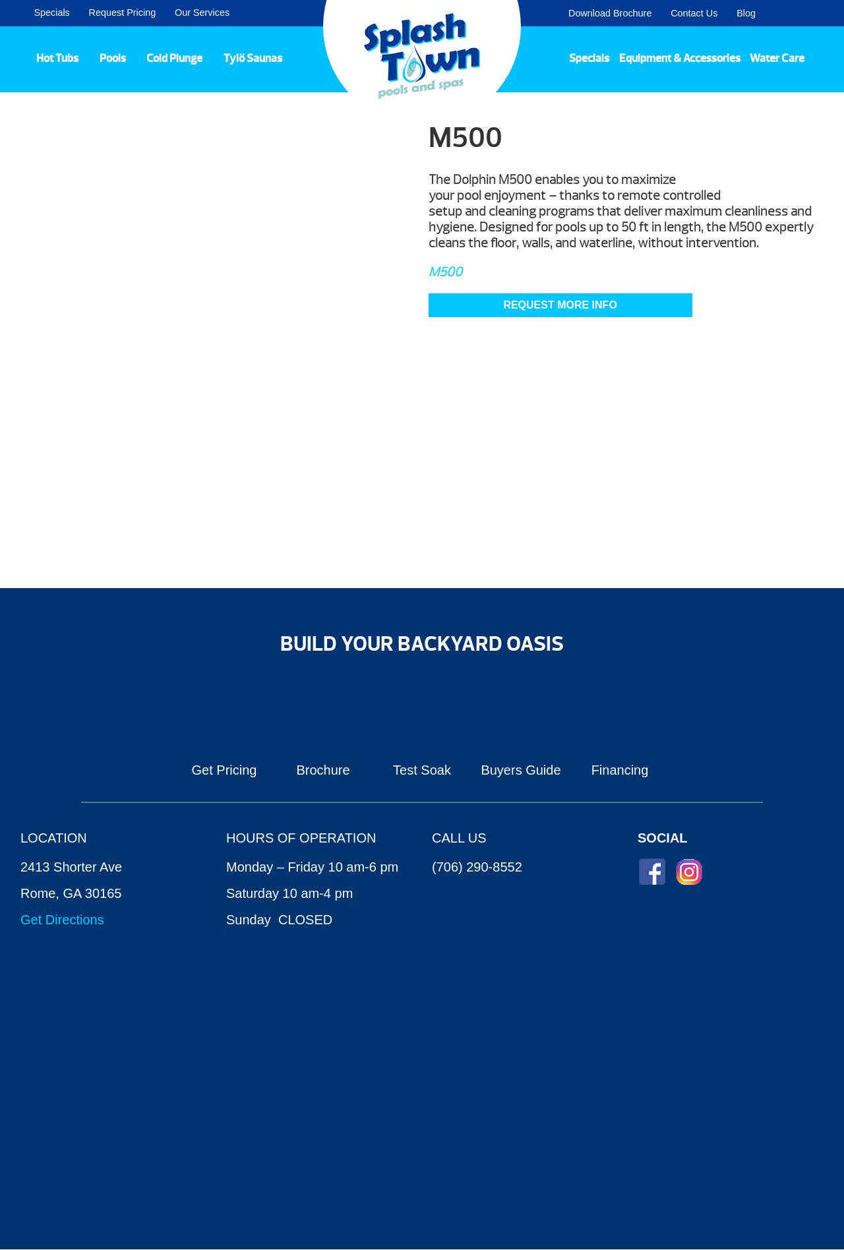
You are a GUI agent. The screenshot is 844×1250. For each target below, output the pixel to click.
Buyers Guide (520, 770)
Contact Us (694, 13)
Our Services (202, 12)
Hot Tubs (57, 58)
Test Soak (422, 770)
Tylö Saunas (253, 58)
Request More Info (560, 305)
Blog (746, 13)
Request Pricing (122, 12)
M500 (445, 272)
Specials (51, 12)
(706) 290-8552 (477, 867)
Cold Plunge (174, 58)
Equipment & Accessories (679, 58)
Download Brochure (609, 13)
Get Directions (62, 919)
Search (818, 13)
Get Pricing (224, 770)
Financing (620, 770)
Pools (113, 58)
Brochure (322, 770)
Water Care (777, 58)
